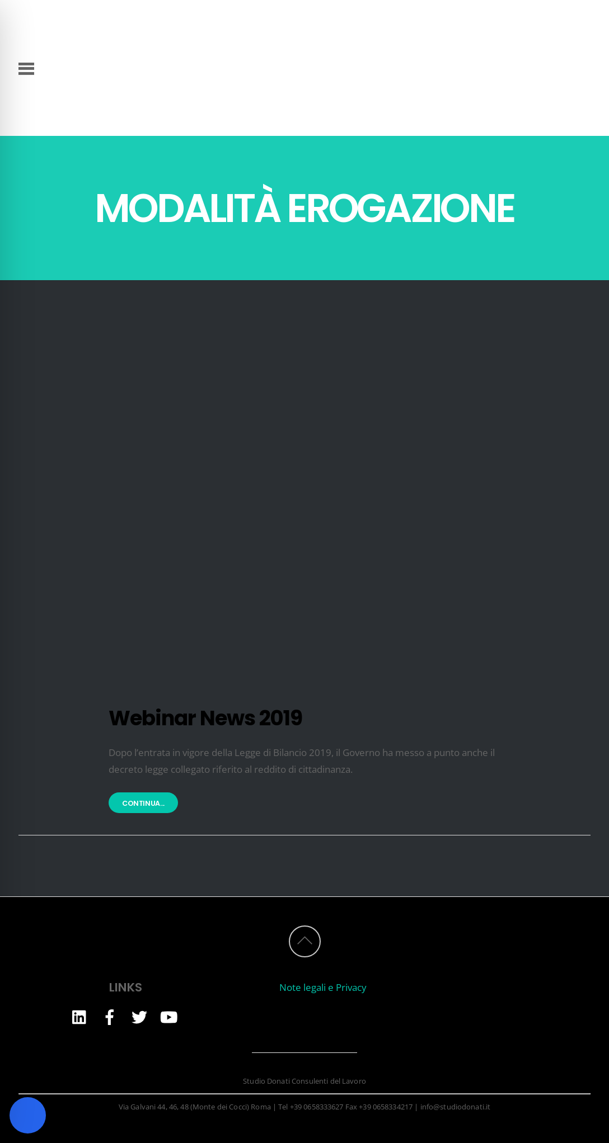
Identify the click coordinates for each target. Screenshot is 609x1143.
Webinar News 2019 (205, 718)
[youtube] (169, 1016)
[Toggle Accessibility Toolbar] (27, 1115)
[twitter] (139, 1016)
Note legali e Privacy (323, 987)
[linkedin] (80, 1016)
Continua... (143, 804)
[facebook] (109, 1016)
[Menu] (26, 67)
